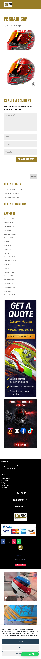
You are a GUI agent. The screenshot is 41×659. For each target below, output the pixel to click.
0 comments (24, 26)
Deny (20, 647)
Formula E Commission (12, 197)
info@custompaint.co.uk (9, 465)
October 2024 (9, 237)
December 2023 (9, 256)
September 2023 (10, 260)
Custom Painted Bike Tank (13, 189)
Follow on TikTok (20, 565)
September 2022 (10, 287)
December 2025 (9, 226)
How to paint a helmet (12, 193)
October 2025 (8, 230)
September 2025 (10, 234)
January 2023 (8, 276)
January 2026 (8, 222)
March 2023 (8, 268)
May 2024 (7, 249)
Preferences (20, 653)
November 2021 (9, 295)
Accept (20, 641)
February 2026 (9, 218)
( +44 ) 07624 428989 (8, 468)
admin (8, 26)
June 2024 (7, 245)
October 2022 (8, 283)
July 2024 (7, 241)
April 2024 (7, 253)
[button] (30, 654)
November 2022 (9, 279)
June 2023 (7, 264)
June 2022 (7, 291)
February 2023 (9, 272)
